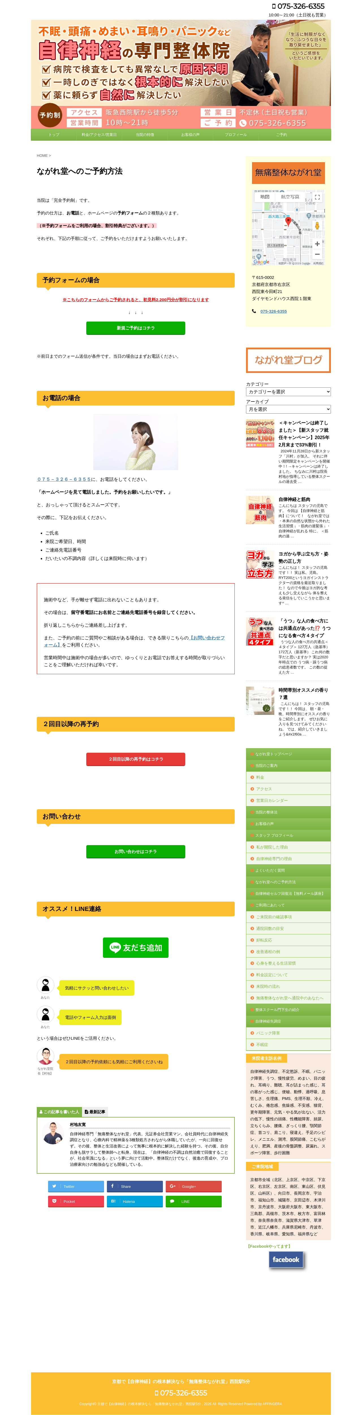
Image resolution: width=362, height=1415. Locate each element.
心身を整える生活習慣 (276, 963)
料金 (260, 777)
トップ (53, 135)
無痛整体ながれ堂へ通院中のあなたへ (290, 998)
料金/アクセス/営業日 (99, 135)
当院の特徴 (145, 135)
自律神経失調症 (268, 1021)
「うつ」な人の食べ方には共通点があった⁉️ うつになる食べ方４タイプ (305, 628)
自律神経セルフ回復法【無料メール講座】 (290, 893)
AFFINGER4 (271, 1327)
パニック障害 (268, 1033)
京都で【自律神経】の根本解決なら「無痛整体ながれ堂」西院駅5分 (181, 1304)
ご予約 (281, 135)
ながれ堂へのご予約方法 (275, 882)
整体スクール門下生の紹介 (277, 1010)
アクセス (264, 789)
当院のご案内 (266, 765)
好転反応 (264, 940)
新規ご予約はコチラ (136, 327)
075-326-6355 (298, 6)
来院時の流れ (268, 986)
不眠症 (262, 1044)
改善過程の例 (268, 951)
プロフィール (236, 135)
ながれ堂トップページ (273, 754)
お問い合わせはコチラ (136, 851)
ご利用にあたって (270, 905)
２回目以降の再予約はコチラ (135, 759)
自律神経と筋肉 (294, 499)
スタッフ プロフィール (274, 835)
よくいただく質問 (270, 870)
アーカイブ (257, 401)
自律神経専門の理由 (274, 858)
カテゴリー (257, 384)
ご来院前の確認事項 (274, 917)
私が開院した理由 (272, 847)
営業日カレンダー (272, 800)
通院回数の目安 (270, 928)
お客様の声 (190, 135)
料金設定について (272, 975)
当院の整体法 (266, 812)
